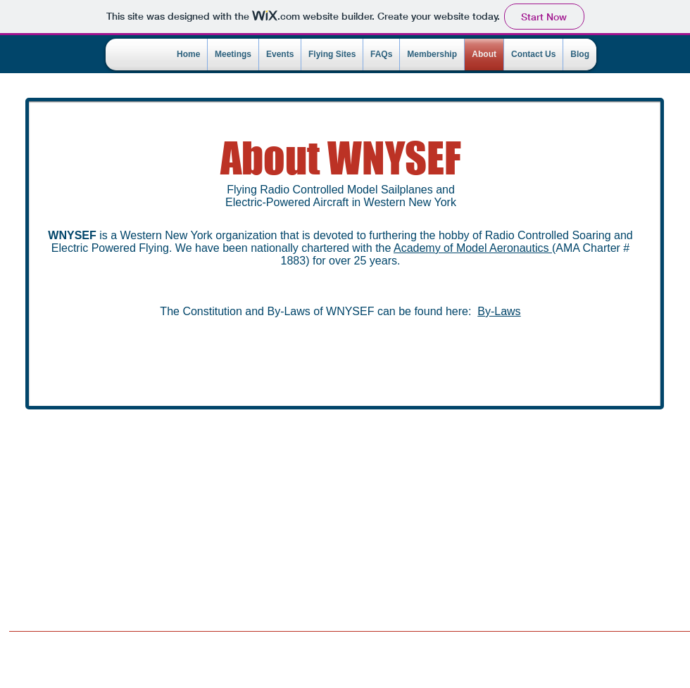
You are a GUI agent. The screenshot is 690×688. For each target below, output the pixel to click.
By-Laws (498, 311)
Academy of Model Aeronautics (473, 248)
